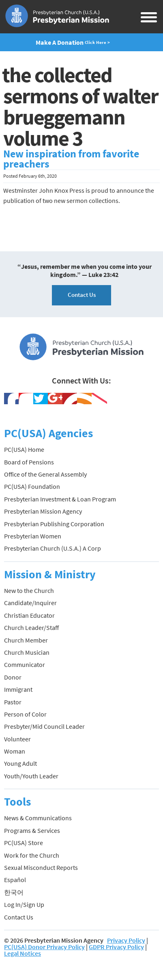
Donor (12, 677)
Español (15, 880)
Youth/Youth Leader (31, 776)
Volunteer (17, 739)
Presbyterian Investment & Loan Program (60, 499)
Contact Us (82, 294)
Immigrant (18, 689)
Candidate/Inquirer (30, 603)
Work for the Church (31, 855)
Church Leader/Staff (31, 627)
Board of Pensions (29, 462)
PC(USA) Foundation (32, 486)
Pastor (12, 702)
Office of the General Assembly (45, 474)
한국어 (14, 892)
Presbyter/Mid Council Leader (44, 726)
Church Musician (26, 652)
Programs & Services (32, 830)
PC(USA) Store (23, 843)
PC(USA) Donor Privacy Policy (44, 947)
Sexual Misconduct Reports (41, 867)
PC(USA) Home (24, 449)
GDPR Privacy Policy (116, 947)
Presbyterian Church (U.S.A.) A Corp (52, 548)
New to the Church (29, 590)
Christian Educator (29, 615)
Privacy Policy (126, 940)
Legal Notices (22, 953)
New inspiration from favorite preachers (71, 159)
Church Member (26, 640)
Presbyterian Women (32, 536)
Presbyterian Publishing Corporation (54, 524)
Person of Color (25, 714)
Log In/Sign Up (24, 904)
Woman (14, 751)
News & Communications (38, 818)
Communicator (24, 664)
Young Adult (20, 763)
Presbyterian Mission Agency (43, 511)
